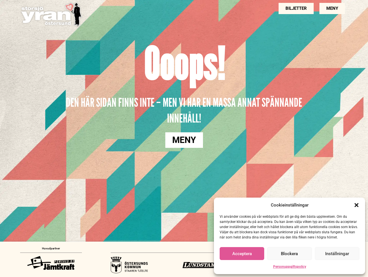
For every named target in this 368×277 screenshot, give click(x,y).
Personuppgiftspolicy (289, 267)
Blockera (289, 253)
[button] (356, 205)
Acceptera (242, 253)
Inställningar (337, 253)
